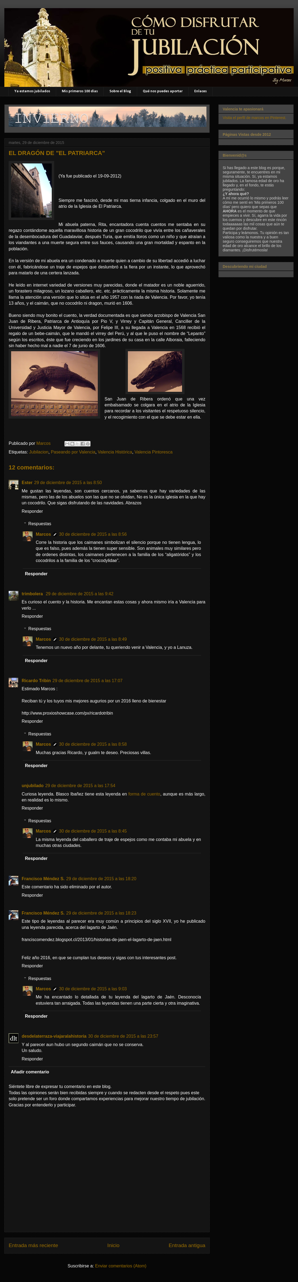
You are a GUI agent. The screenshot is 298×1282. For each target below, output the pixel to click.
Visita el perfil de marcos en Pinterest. (254, 118)
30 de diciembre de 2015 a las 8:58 (93, 744)
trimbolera (33, 593)
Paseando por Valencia (73, 452)
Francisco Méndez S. (43, 878)
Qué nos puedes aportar (163, 91)
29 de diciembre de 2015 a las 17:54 (80, 785)
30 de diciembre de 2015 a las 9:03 (93, 989)
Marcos (43, 534)
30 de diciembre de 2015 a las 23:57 (123, 1036)
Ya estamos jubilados (32, 91)
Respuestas (39, 523)
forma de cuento (144, 794)
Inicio (113, 1245)
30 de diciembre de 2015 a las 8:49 (93, 639)
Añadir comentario (30, 1072)
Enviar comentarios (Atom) (120, 1266)
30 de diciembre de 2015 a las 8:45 (93, 831)
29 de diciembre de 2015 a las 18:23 (101, 913)
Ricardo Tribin (36, 680)
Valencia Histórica (115, 452)
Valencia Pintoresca (154, 452)
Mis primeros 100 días (80, 91)
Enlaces (200, 91)
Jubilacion (38, 452)
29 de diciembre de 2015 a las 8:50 (68, 482)
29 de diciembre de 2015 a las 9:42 (80, 593)
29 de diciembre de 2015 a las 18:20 (101, 878)
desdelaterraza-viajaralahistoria (54, 1036)
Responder (32, 511)
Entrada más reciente (33, 1245)
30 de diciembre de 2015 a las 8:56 (93, 534)
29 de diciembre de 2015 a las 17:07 (88, 680)
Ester (27, 482)
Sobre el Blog (120, 91)
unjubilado (33, 785)
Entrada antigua (187, 1245)
